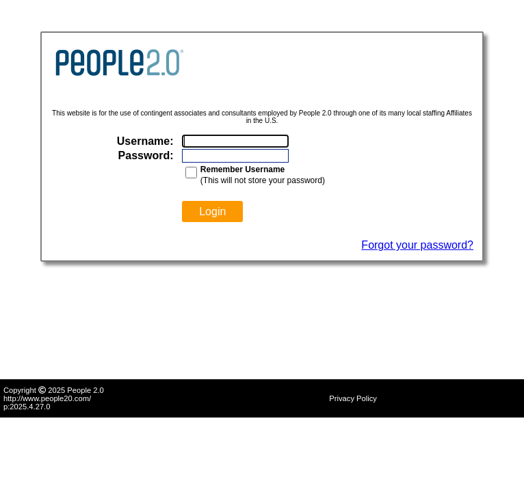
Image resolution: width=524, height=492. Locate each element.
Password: (146, 155)
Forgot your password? (417, 245)
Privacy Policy (353, 398)
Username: (145, 141)
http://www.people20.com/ (47, 398)
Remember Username (242, 169)
